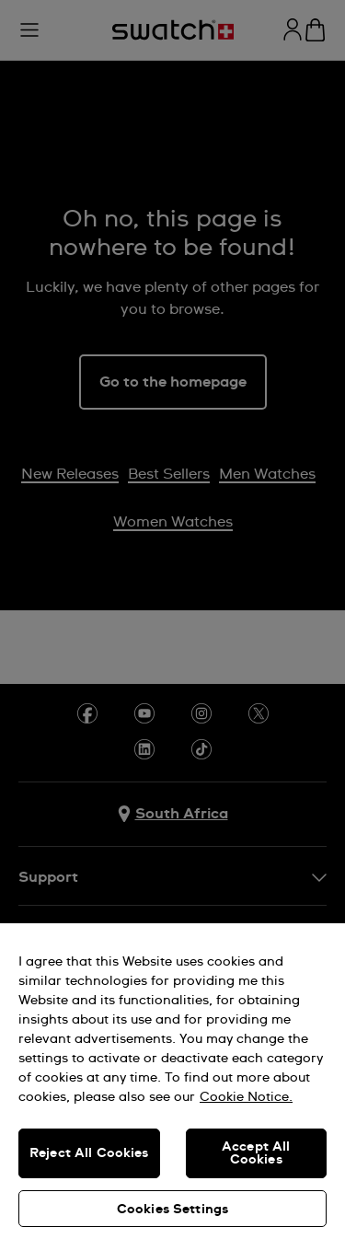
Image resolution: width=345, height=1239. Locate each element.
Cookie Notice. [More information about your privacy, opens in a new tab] (246, 1097)
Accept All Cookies (256, 1153)
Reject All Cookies (89, 1153)
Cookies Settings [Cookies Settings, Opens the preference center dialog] (172, 1209)
